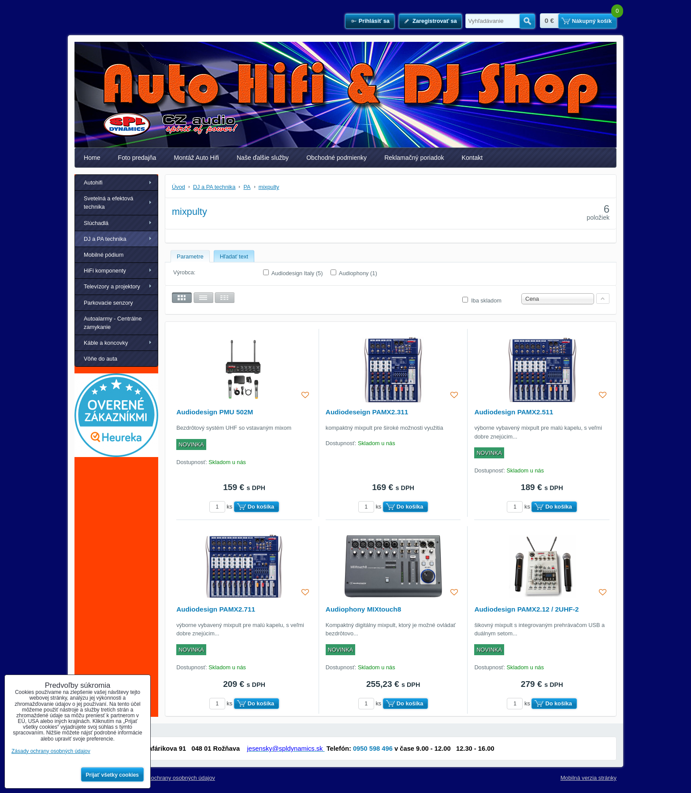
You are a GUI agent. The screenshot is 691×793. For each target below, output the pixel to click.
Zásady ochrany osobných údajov (173, 778)
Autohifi (93, 182)
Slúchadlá (96, 223)
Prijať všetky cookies (112, 775)
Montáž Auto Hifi (196, 157)
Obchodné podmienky (336, 157)
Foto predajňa (137, 157)
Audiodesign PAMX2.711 (215, 609)
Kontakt (472, 157)
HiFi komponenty (105, 270)
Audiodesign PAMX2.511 (513, 412)
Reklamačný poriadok (414, 157)
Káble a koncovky (106, 342)
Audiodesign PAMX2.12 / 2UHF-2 (526, 609)
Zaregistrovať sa (434, 21)
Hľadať (527, 21)
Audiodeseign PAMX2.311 (367, 412)
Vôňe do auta (100, 358)
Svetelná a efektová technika (108, 202)
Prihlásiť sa (374, 21)
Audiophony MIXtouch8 (363, 609)
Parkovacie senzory (108, 302)
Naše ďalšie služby (263, 157)
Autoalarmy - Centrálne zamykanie (113, 322)
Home (92, 157)
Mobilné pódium (103, 254)
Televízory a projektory (112, 286)
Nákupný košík (592, 21)
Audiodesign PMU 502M (214, 412)
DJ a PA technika (105, 239)
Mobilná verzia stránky (589, 778)
